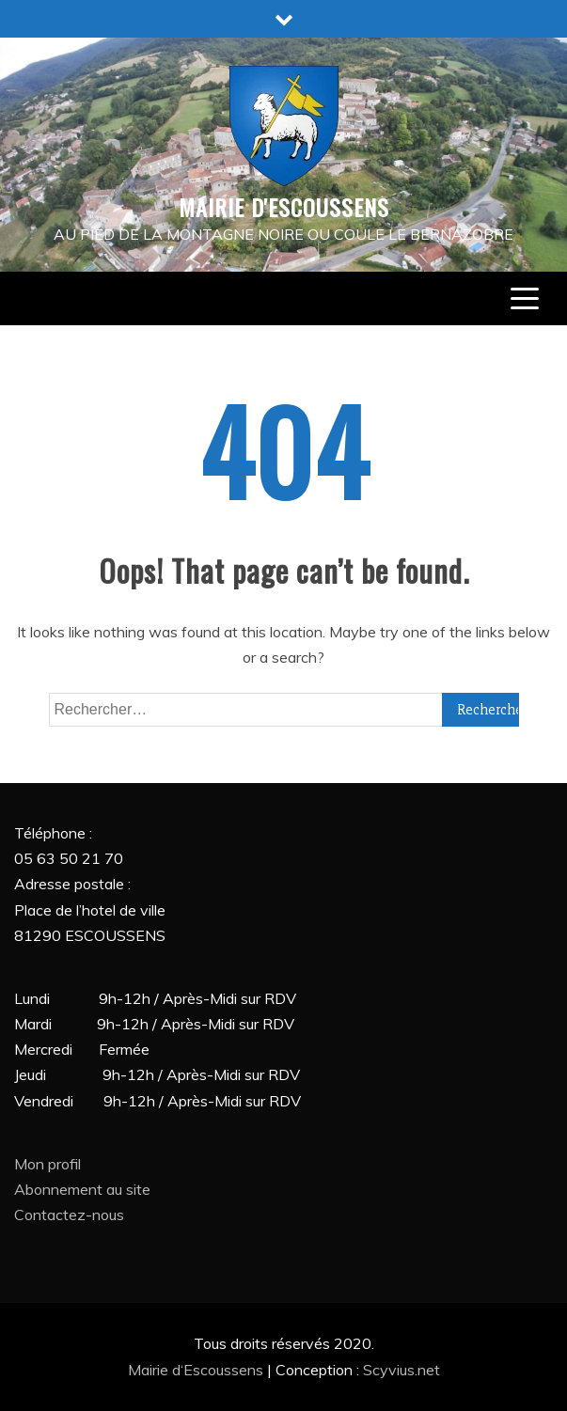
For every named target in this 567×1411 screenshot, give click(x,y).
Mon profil (47, 1163)
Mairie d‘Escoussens (197, 1369)
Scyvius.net (401, 1369)
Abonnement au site (82, 1189)
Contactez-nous (69, 1214)
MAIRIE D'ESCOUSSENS (284, 207)
